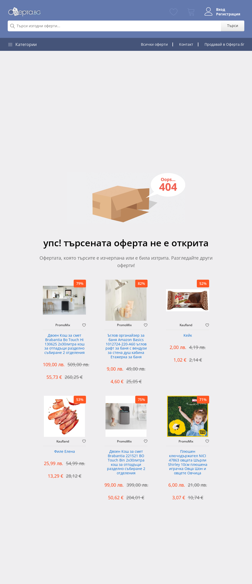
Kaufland (186, 325)
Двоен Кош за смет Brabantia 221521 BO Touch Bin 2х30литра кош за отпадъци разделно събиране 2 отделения (126, 462)
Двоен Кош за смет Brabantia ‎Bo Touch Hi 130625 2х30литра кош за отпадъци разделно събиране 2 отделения (64, 344)
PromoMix (62, 325)
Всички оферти (154, 44)
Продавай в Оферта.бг (224, 44)
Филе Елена (64, 451)
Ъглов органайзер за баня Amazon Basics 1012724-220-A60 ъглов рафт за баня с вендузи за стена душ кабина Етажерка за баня (126, 346)
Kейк (187, 335)
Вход (220, 9)
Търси (232, 25)
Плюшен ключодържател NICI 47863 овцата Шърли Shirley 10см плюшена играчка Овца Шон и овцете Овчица (187, 462)
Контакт (186, 44)
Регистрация (228, 14)
